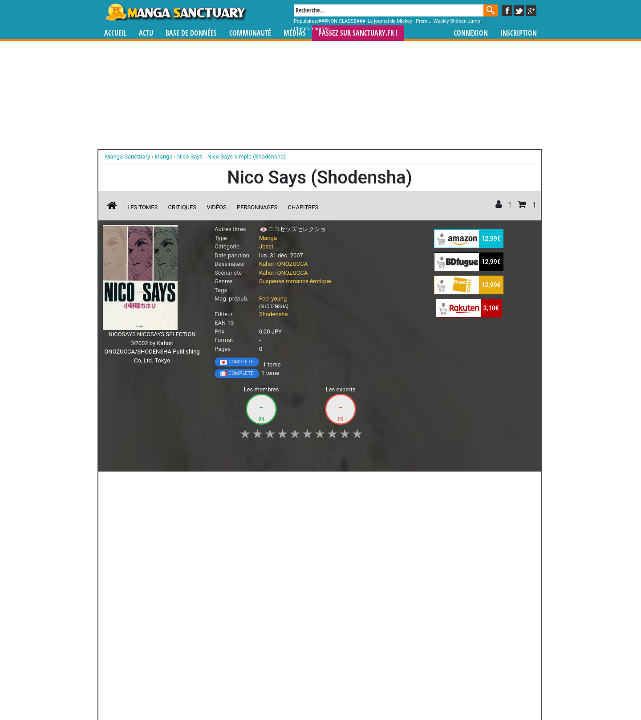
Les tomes (142, 207)
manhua (387, 636)
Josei (266, 246)
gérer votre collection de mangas (293, 644)
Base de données (191, 33)
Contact (370, 689)
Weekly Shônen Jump (457, 21)
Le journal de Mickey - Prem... (399, 21)
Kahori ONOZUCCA (283, 263)
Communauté (250, 33)
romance (297, 281)
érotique (320, 281)
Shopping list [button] (211, 483)
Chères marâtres (312, 29)
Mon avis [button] (290, 483)
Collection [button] (165, 483)
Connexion (471, 33)
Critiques (182, 207)
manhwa (366, 636)
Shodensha (273, 314)
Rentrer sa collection (323, 689)
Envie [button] (253, 483)
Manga (176, 12)
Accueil (115, 33)
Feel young (273, 298)
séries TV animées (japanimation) (446, 636)
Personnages (257, 207)
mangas (346, 636)
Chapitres (303, 207)
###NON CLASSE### (341, 21)
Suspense (271, 281)
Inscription (518, 33)
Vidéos (216, 207)
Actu (146, 33)
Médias (295, 33)
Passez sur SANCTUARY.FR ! (358, 33)
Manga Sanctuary (206, 636)
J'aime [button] (126, 483)
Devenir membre (281, 689)
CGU (354, 689)
